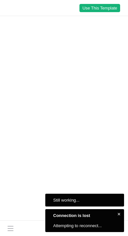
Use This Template (99, 8)
